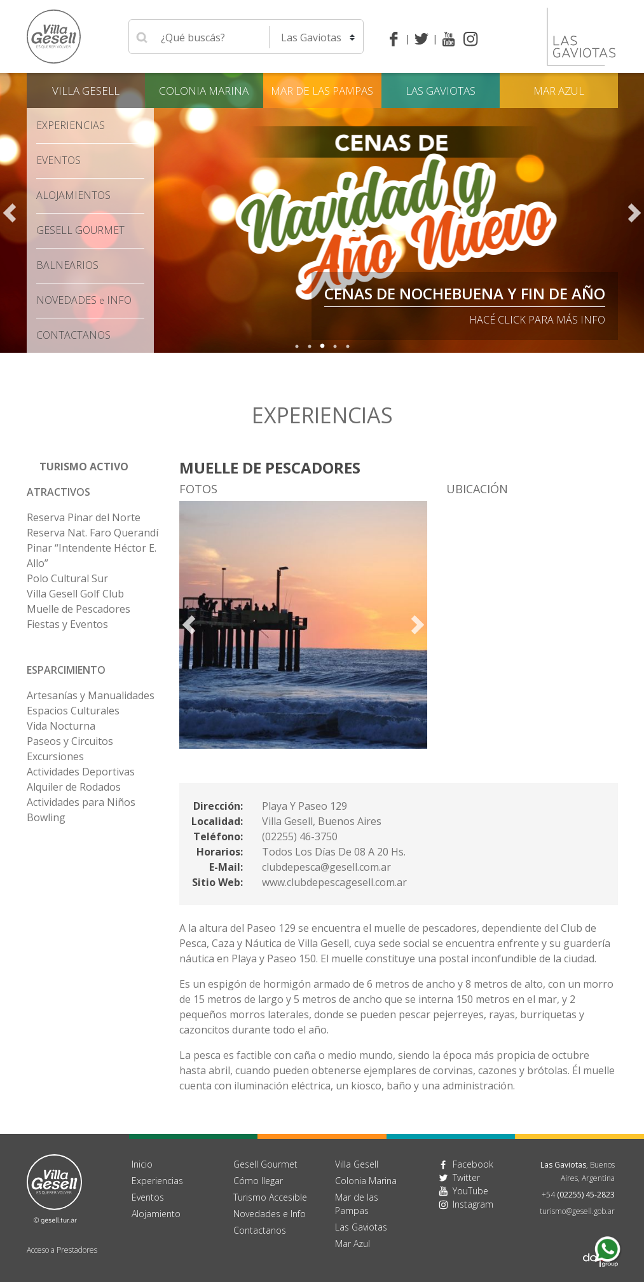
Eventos (58, 160)
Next (634, 212)
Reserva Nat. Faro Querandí (92, 533)
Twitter (466, 1177)
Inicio (142, 1164)
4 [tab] (335, 346)
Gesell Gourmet (80, 230)
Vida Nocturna (61, 726)
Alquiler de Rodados (74, 787)
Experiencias (70, 125)
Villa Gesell (86, 90)
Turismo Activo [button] (83, 467)
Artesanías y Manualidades (90, 695)
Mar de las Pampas (322, 90)
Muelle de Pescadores (78, 609)
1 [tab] (297, 346)
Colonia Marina (204, 90)
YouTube (470, 1191)
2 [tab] (309, 346)
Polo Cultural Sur (67, 578)
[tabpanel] (322, 213)
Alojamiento (156, 1214)
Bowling (46, 817)
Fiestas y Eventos (67, 624)
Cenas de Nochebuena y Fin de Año (464, 293)
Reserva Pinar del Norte (83, 517)
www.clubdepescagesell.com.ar (334, 882)
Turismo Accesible (270, 1197)
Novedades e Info (269, 1214)
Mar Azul (558, 90)
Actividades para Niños (81, 802)
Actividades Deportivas (81, 772)
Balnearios (67, 265)
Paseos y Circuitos (70, 741)
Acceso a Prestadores (62, 1249)
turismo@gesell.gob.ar (577, 1211)
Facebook (473, 1164)
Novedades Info (84, 300)
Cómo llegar (258, 1181)
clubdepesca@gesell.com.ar (326, 867)
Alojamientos (73, 195)
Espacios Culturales (73, 711)
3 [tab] (322, 346)
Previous (9, 212)
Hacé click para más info (537, 320)
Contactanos (259, 1230)
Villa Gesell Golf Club (75, 594)
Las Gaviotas (441, 90)
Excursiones (55, 756)
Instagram (473, 1204)
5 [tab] (347, 346)
